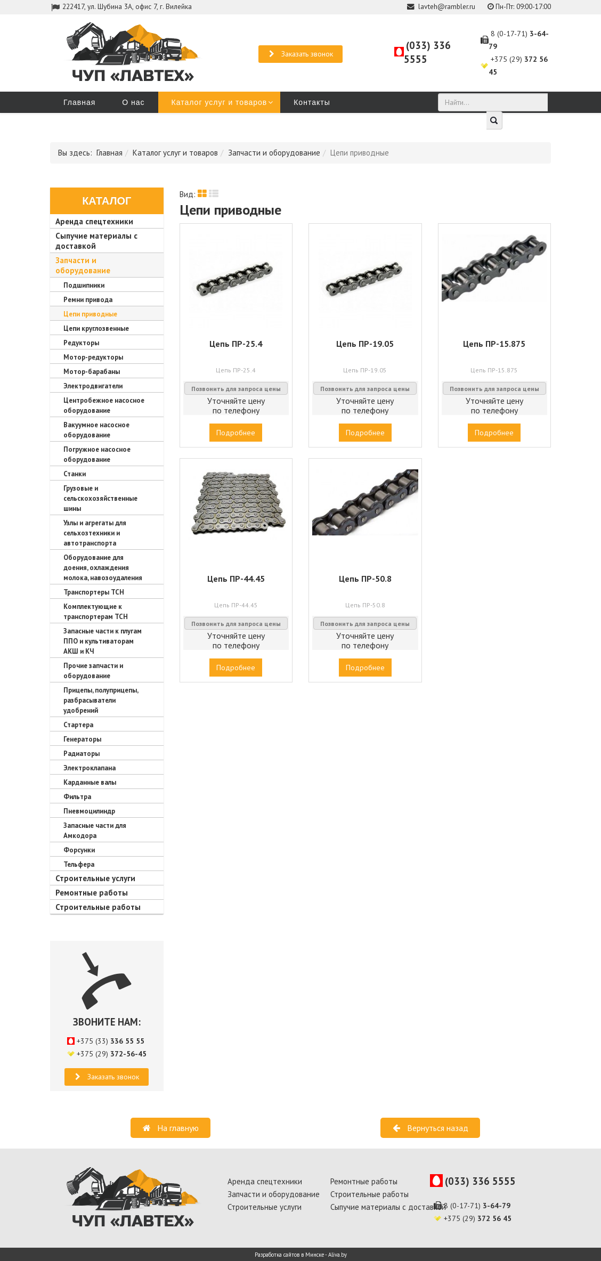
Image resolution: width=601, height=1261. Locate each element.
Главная (79, 102)
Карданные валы (89, 782)
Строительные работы (98, 907)
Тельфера (78, 864)
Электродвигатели (93, 385)
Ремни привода (87, 299)
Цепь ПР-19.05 (365, 343)
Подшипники (83, 285)
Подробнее (235, 432)
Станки (74, 473)
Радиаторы (81, 753)
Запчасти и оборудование (274, 153)
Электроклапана (89, 767)
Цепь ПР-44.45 (236, 578)
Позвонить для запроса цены (236, 389)
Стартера (78, 724)
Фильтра (77, 796)
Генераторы (82, 739)
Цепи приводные (90, 314)
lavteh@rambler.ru (446, 6)
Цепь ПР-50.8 (365, 578)
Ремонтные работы (91, 893)
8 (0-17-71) (477, 1205)
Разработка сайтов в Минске (289, 1254)
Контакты (312, 102)
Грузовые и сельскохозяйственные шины (100, 498)
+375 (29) (112, 1054)
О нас (133, 102)
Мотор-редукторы (93, 357)
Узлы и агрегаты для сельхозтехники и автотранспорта (94, 533)
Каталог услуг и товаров (219, 102)
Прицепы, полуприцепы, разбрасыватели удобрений (100, 700)
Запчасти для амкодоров (112, 123)
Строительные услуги (95, 878)
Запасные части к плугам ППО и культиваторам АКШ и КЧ (102, 641)
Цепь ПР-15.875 (494, 343)
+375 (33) (110, 1041)
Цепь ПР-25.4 (235, 343)
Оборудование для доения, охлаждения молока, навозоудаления (102, 567)
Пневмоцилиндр (89, 811)
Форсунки (79, 850)
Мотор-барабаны (91, 371)
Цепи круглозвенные (96, 328)
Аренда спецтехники (94, 221)
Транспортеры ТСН (93, 592)
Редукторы (81, 342)
